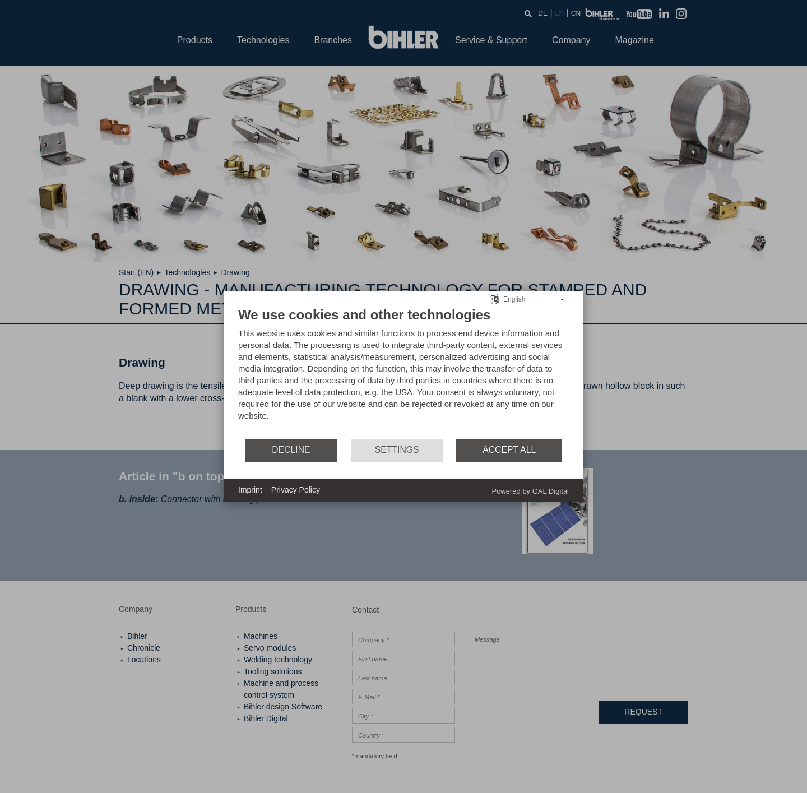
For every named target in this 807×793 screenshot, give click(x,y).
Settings (397, 450)
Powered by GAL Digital (530, 490)
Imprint (250, 489)
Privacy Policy (295, 489)
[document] (403, 371)
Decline (291, 450)
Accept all (509, 450)
